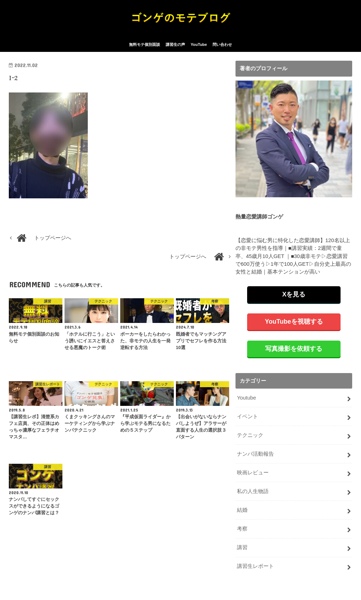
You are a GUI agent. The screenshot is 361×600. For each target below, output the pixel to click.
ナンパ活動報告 (255, 454)
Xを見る (293, 294)
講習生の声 (175, 45)
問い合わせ (222, 45)
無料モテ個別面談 (144, 45)
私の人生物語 (253, 491)
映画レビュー (253, 473)
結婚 (242, 510)
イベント (247, 417)
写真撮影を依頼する (293, 349)
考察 (242, 529)
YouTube (199, 45)
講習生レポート (255, 566)
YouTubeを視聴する (294, 321)
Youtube (246, 398)
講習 (242, 547)
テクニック (250, 435)
